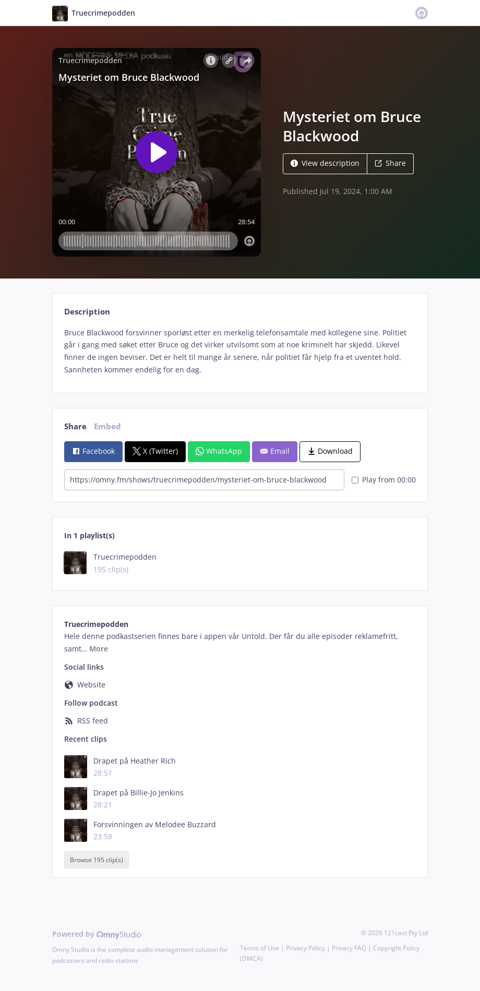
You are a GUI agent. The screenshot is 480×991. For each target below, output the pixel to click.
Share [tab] (75, 426)
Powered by (96, 934)
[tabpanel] (239, 351)
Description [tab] (87, 311)
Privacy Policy (305, 948)
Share (390, 163)
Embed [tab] (107, 426)
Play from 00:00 (384, 480)
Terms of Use (259, 948)
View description (325, 163)
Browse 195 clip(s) (96, 859)
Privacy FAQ (349, 948)
